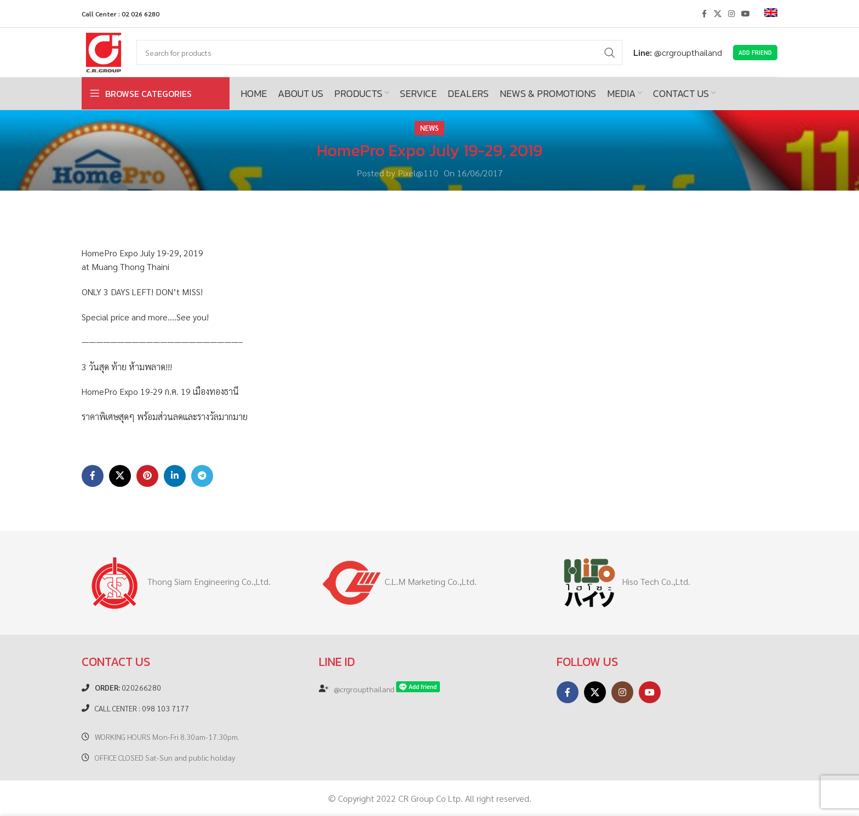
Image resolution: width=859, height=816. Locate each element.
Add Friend (755, 52)
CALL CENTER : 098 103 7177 (142, 708)
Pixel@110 (418, 173)
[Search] (379, 52)
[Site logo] (103, 51)
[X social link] (718, 14)
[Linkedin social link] (175, 476)
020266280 (128, 687)
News (429, 128)
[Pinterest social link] (147, 476)
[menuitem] (770, 13)
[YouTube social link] (745, 14)
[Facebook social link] (704, 14)
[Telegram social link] (202, 476)
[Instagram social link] (731, 14)
